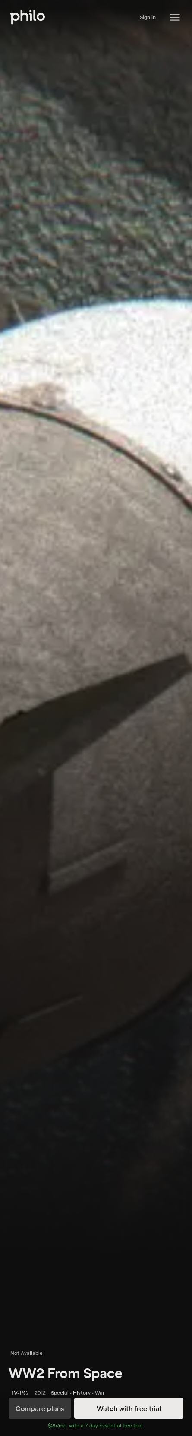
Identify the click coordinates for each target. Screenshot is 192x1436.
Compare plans (40, 1408)
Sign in (148, 17)
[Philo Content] (175, 17)
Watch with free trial (129, 1408)
